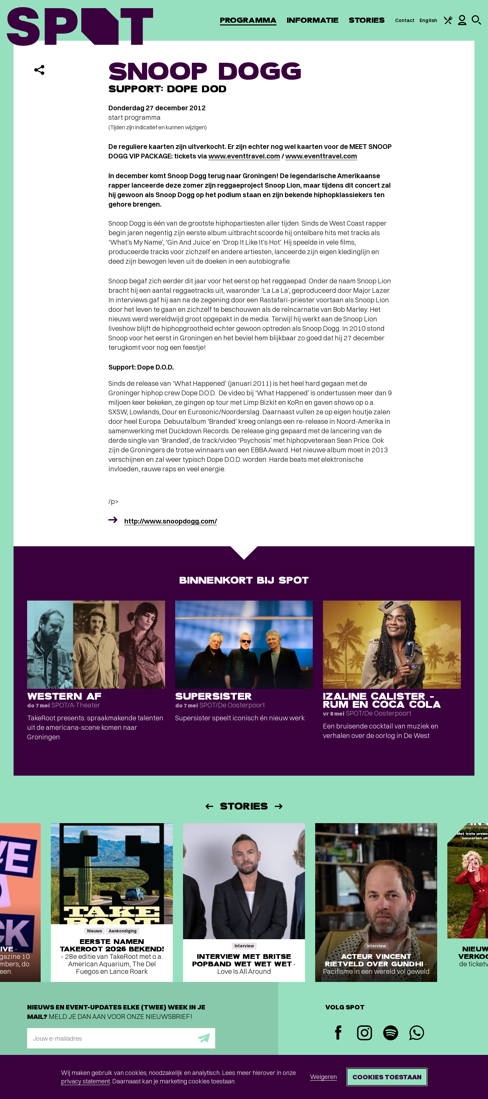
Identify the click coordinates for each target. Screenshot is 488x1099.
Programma (248, 20)
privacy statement (85, 1081)
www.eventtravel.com (244, 156)
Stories (367, 20)
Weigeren (323, 1077)
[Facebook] (338, 1033)
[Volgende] (279, 806)
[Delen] (39, 70)
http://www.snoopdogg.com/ (170, 521)
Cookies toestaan (387, 1077)
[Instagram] (364, 1034)
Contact (405, 20)
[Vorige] (208, 806)
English (428, 20)
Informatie (313, 20)
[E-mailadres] (121, 1038)
